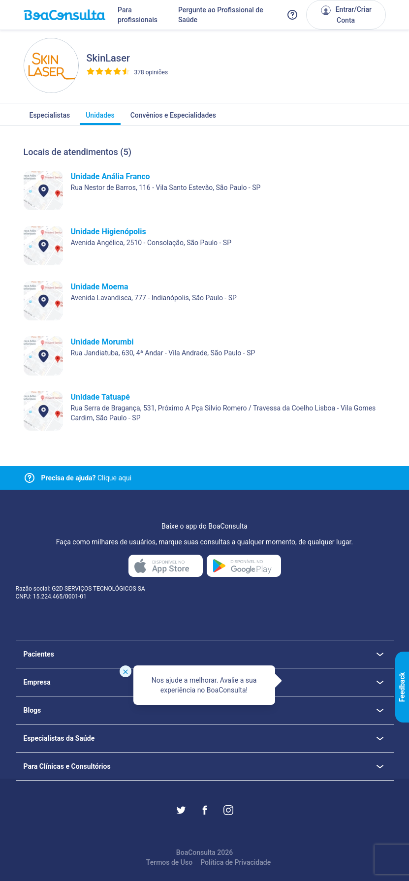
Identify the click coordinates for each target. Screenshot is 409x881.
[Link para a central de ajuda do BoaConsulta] (292, 15)
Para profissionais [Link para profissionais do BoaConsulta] (137, 15)
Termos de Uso (169, 862)
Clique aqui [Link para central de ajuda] (86, 478)
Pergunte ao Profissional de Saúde (220, 15)
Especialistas (50, 118)
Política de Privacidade (235, 862)
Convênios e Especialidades (173, 118)
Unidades (100, 118)
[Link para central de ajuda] (29, 478)
